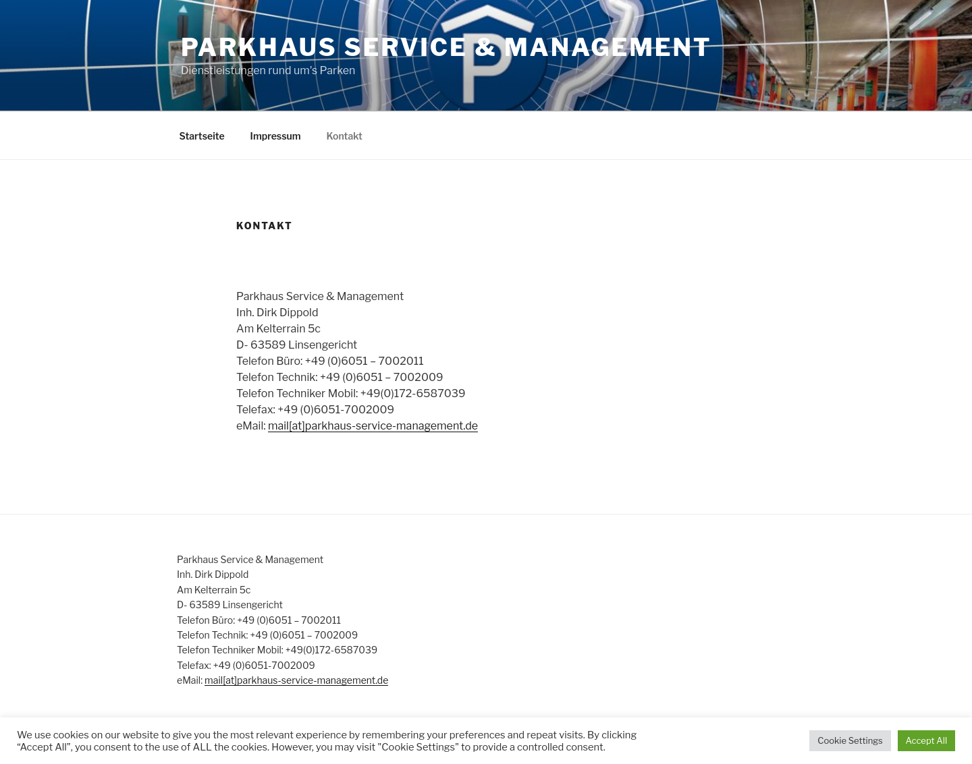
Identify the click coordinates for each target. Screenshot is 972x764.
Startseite (202, 136)
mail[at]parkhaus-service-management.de (373, 425)
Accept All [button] (926, 740)
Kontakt (344, 136)
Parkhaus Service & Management (446, 47)
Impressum (275, 136)
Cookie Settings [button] (849, 740)
